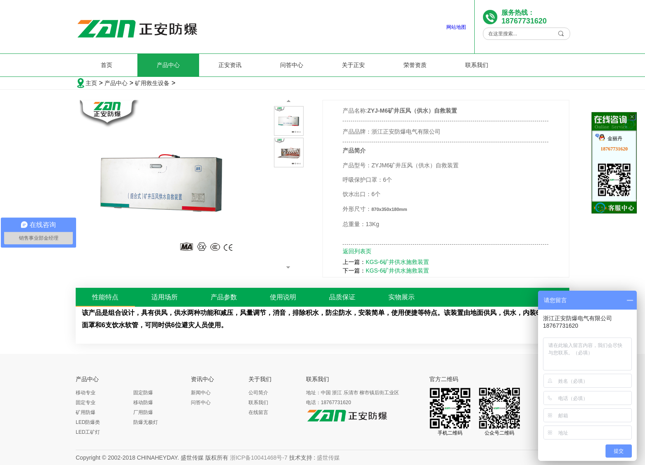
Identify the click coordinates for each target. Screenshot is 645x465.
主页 (91, 83)
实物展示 (401, 297)
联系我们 (476, 65)
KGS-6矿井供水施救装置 (397, 262)
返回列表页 (357, 251)
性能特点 (105, 297)
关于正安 (353, 65)
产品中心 (168, 65)
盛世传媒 (328, 457)
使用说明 (283, 297)
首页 (106, 65)
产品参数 (224, 297)
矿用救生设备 (152, 83)
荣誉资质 (415, 65)
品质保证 (342, 297)
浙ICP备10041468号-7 (259, 457)
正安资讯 (229, 65)
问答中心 (291, 65)
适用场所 (164, 297)
